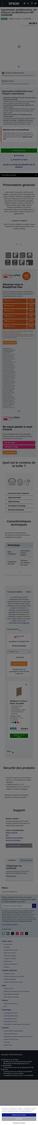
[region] (19, 1115)
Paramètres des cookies (19, 1122)
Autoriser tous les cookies (19, 1114)
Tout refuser (19, 1118)
